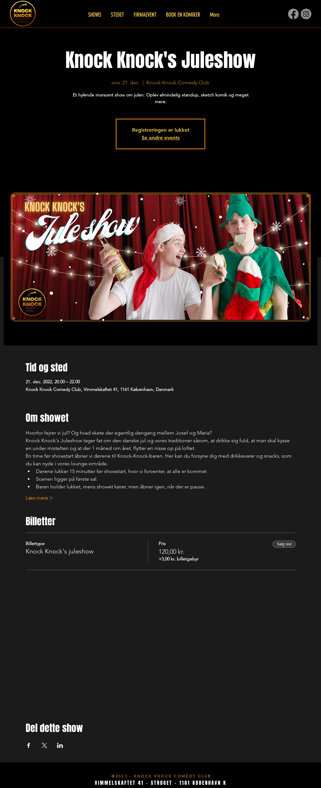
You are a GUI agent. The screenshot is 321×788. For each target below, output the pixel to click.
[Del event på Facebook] (29, 745)
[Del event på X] (44, 745)
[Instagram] (306, 14)
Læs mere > (39, 498)
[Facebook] (293, 14)
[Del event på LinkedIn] (60, 745)
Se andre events (161, 138)
